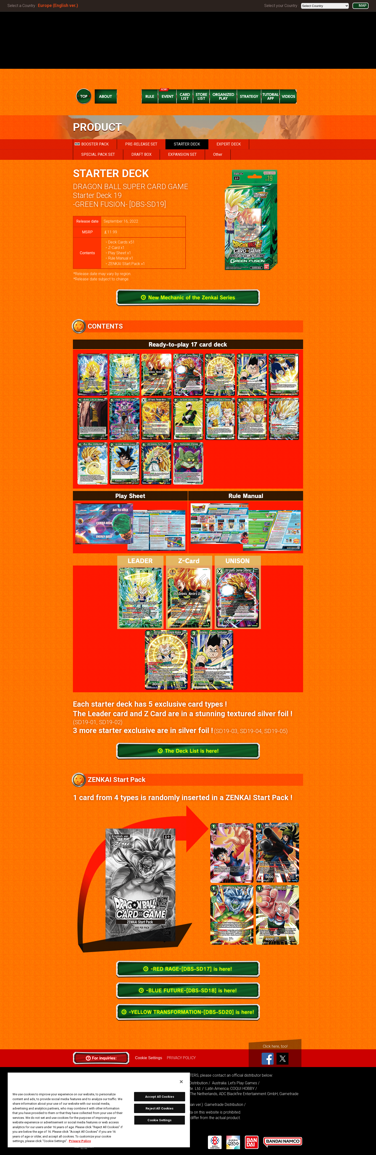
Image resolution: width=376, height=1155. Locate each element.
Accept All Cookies (159, 1096)
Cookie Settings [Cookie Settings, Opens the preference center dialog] (159, 1120)
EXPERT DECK (229, 144)
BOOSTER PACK (92, 144)
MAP (362, 6)
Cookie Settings (148, 1058)
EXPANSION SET (182, 154)
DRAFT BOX (141, 154)
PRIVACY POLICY (181, 1058)
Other (217, 154)
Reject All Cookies (159, 1108)
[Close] (181, 1081)
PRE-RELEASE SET (141, 144)
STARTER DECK (187, 144)
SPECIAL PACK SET (98, 154)
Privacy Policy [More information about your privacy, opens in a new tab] (80, 1141)
